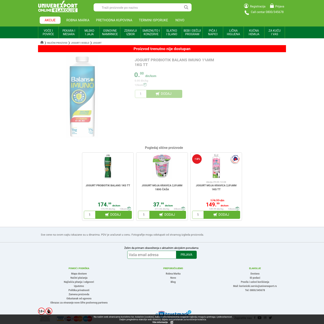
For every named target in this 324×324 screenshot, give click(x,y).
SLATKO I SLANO (171, 32)
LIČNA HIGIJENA (233, 32)
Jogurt (97, 43)
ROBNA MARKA (77, 20)
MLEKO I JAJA (89, 32)
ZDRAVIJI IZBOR (130, 32)
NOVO (179, 20)
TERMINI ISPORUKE (153, 20)
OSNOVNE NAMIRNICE (110, 32)
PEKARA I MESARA (68, 32)
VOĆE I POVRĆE (48, 32)
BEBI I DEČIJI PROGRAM (192, 32)
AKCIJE (50, 20)
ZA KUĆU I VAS (274, 32)
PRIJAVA (186, 255)
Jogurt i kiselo (80, 43)
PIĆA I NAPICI (213, 32)
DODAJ (166, 94)
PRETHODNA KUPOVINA (114, 20)
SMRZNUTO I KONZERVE (151, 32)
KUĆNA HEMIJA (254, 32)
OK (172, 322)
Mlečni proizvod (57, 43)
